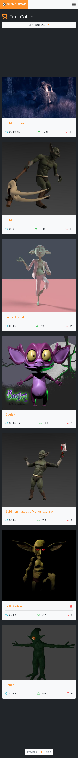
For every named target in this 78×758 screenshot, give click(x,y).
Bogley (10, 414)
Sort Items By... (39, 24)
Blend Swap (14, 4)
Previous (32, 751)
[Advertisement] (39, 52)
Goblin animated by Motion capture (29, 511)
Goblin (9, 220)
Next (48, 751)
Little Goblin (13, 606)
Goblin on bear (15, 123)
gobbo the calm (16, 317)
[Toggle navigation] (73, 4)
